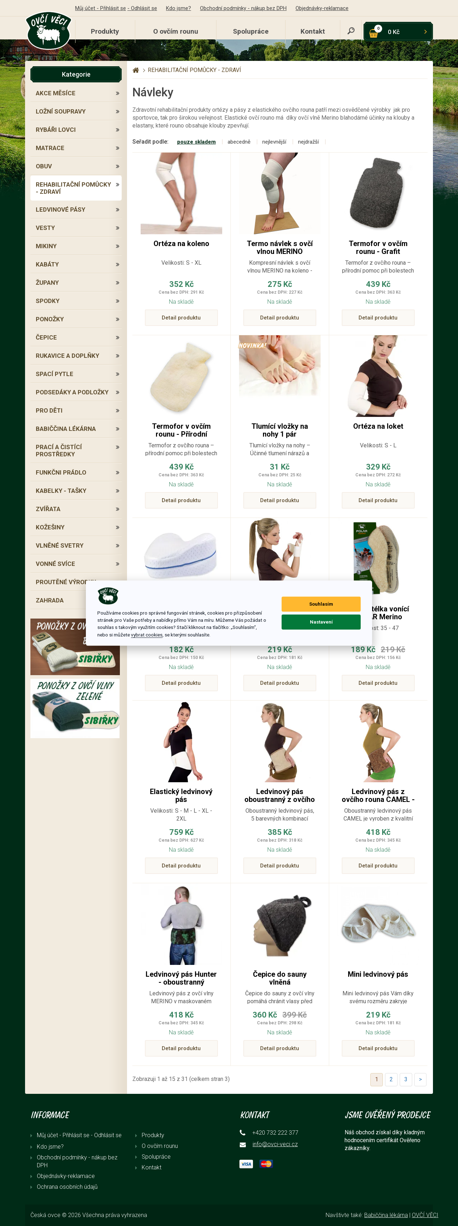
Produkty (105, 31)
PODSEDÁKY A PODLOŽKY (72, 392)
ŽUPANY (47, 282)
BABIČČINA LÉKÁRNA (66, 428)
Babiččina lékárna (386, 1215)
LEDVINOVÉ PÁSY (60, 209)
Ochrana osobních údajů (67, 1186)
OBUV (44, 166)
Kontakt (313, 31)
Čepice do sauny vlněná (280, 978)
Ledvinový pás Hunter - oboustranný (181, 978)
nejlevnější (274, 142)
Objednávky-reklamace (322, 8)
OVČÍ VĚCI (425, 1215)
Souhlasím (321, 604)
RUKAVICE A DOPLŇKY (67, 355)
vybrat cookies (146, 635)
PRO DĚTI (49, 410)
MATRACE (50, 148)
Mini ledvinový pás (378, 974)
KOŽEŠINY (50, 527)
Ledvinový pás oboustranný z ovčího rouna (279, 799)
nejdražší (308, 142)
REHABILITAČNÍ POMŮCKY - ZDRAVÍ (73, 188)
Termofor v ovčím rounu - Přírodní (181, 430)
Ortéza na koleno (181, 243)
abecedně (239, 142)
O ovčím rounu (175, 31)
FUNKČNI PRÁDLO (61, 472)
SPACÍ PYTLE (54, 374)
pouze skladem (196, 142)
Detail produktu (181, 317)
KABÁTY (47, 264)
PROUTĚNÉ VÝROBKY (66, 582)
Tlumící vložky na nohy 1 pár (280, 430)
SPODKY (47, 300)
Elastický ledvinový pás (181, 795)
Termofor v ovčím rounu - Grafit (378, 247)
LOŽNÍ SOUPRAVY (61, 111)
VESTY (45, 227)
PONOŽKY (50, 319)
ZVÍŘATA (48, 509)
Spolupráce (251, 31)
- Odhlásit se (142, 8)
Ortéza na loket (378, 426)
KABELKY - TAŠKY (61, 490)
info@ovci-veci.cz (275, 1144)
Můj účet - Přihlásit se (100, 8)
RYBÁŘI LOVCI (56, 129)
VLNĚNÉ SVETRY (59, 545)
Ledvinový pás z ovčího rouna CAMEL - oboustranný (378, 799)
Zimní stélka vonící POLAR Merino (378, 613)
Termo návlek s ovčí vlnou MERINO (280, 247)
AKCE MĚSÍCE (55, 93)
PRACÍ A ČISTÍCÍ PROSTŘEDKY (59, 450)
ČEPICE (46, 337)
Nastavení (321, 622)
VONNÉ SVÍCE (55, 563)
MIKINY (46, 246)
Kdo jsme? (178, 8)
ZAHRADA (50, 600)
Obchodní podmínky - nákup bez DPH (243, 8)
